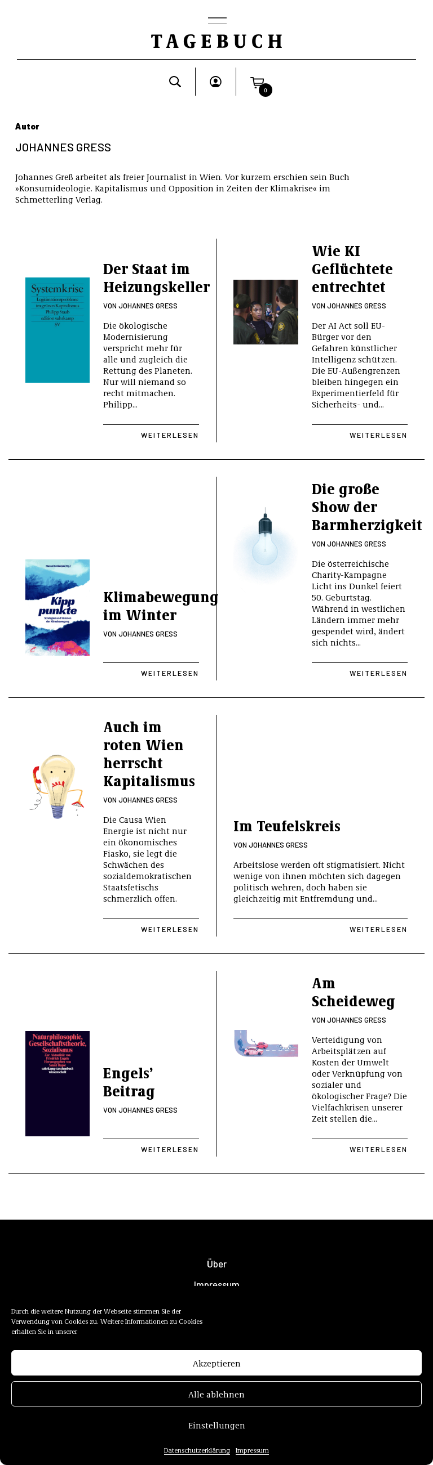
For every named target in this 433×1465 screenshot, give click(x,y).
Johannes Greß (148, 305)
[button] (257, 81)
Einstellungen (216, 1429)
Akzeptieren (217, 1367)
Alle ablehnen (216, 1398)
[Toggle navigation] (216, 22)
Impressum (252, 1453)
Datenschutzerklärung (197, 1453)
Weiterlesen (170, 435)
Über (217, 1264)
